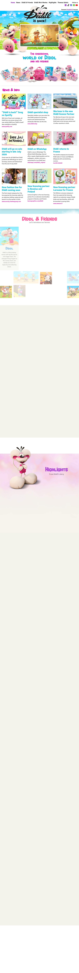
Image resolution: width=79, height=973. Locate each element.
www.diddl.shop (32, 124)
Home (13, 2)
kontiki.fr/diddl (57, 163)
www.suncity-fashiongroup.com (11, 201)
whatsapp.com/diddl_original (36, 162)
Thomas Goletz (63, 2)
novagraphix (42, 967)
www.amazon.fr (57, 203)
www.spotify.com (7, 126)
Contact (49, 962)
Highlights (52, 2)
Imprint (30, 962)
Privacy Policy (39, 962)
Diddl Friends (27, 2)
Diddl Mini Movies (40, 2)
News (18, 2)
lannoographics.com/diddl (35, 201)
